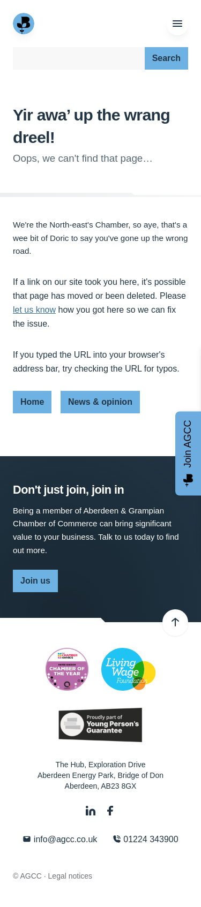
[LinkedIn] (91, 810)
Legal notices (70, 876)
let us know (34, 309)
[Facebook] (110, 810)
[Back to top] (175, 622)
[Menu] (177, 24)
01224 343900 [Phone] (145, 839)
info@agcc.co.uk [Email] (60, 839)
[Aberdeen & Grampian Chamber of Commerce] (24, 23)
